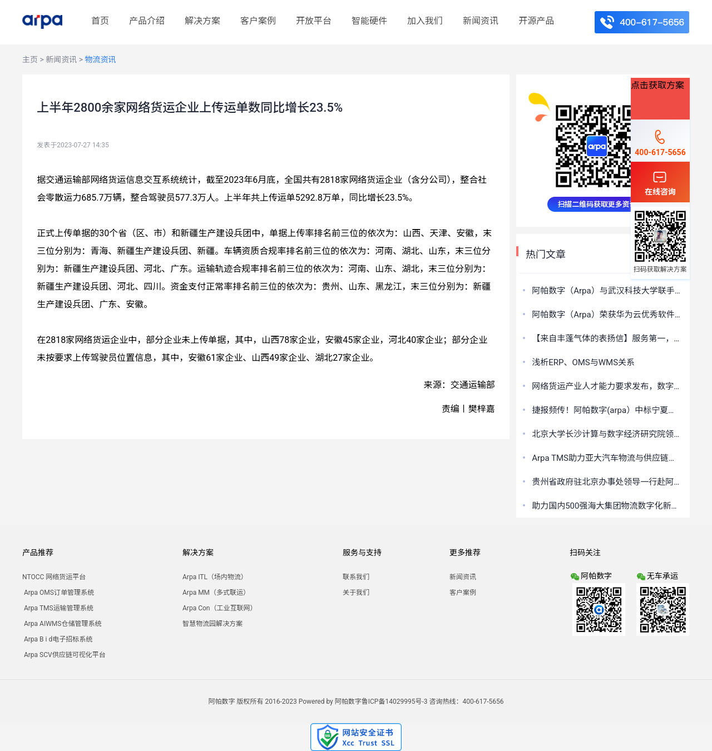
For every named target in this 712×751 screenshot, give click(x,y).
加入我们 (425, 21)
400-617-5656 (660, 142)
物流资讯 (100, 59)
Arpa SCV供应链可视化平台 (64, 655)
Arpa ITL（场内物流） (215, 577)
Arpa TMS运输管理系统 (57, 608)
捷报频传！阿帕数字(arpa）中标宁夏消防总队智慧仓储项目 (607, 410)
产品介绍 (147, 21)
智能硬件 (369, 21)
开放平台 (314, 21)
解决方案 (202, 21)
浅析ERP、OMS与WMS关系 (583, 362)
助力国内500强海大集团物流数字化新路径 (607, 506)
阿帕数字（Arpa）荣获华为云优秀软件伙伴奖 (607, 315)
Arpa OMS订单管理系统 (58, 592)
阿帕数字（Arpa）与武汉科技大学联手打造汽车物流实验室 (607, 291)
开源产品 (536, 21)
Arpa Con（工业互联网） (219, 608)
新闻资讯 (480, 21)
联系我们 (356, 577)
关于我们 (356, 592)
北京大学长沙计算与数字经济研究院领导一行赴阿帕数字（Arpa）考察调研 (607, 434)
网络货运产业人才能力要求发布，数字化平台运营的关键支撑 (607, 386)
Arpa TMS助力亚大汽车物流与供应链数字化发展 (607, 458)
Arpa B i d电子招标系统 (57, 639)
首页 (100, 21)
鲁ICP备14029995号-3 (395, 701)
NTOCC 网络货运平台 (54, 577)
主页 (30, 59)
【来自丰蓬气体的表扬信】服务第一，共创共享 (607, 339)
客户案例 (258, 21)
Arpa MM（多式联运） (216, 592)
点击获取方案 (657, 85)
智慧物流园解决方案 (212, 624)
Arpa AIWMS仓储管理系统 (61, 624)
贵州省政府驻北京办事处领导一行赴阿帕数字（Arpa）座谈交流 (607, 482)
